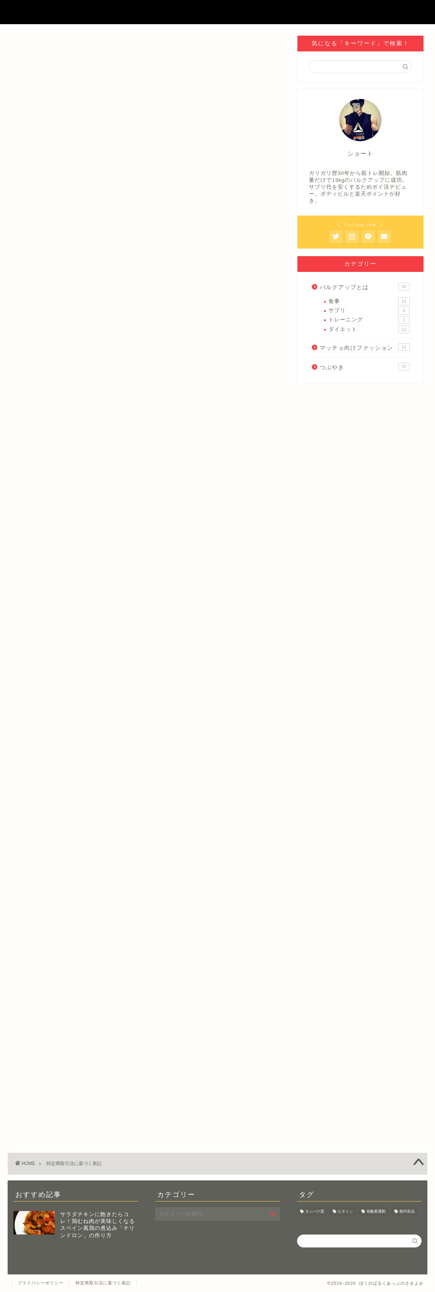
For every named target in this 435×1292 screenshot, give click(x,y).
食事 (369, 301)
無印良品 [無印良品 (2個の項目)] (407, 1211)
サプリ (369, 310)
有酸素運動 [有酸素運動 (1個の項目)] (376, 1211)
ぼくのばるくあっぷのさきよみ (218, 12)
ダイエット (369, 329)
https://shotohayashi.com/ (55, 271)
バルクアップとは (365, 286)
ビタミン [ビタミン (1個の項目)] (345, 1211)
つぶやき (365, 366)
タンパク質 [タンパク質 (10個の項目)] (314, 1211)
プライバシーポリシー (41, 1282)
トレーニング (369, 320)
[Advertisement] (146, 921)
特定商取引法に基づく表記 (103, 1282)
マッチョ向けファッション (365, 347)
